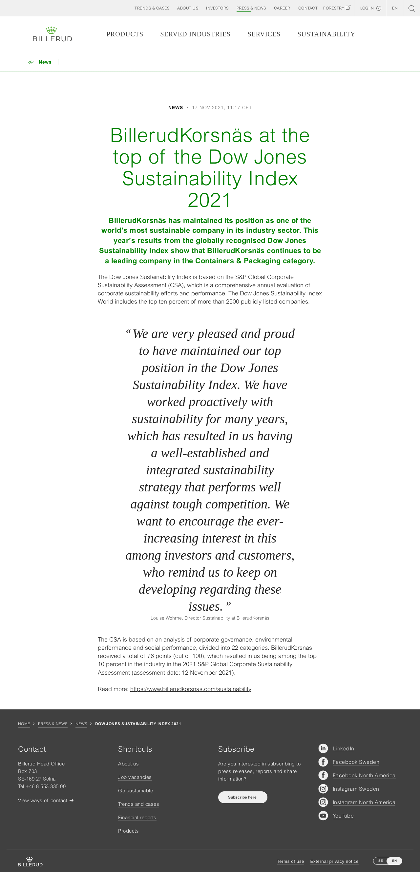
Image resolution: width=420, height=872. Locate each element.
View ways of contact (42, 800)
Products (125, 34)
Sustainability (326, 34)
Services (264, 34)
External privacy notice (334, 861)
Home (24, 724)
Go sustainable (135, 790)
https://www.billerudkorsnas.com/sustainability (190, 688)
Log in (367, 8)
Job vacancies (135, 777)
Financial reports (137, 817)
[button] (187, 8)
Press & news (53, 724)
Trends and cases (138, 804)
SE (380, 860)
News (81, 724)
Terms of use (290, 861)
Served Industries (195, 34)
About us (128, 763)
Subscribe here (243, 797)
